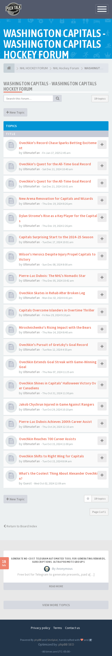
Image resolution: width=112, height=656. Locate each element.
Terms (57, 628)
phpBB (37, 640)
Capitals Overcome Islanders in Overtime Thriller (56, 310)
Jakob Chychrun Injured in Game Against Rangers (56, 404)
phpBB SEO (66, 644)
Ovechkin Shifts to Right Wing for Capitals (51, 456)
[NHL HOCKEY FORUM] (9, 68)
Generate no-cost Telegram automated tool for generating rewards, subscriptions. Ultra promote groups (58, 560)
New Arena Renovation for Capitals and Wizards (56, 198)
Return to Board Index (20, 526)
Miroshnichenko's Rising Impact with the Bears (55, 327)
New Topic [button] (15, 112)
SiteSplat (52, 640)
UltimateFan (31, 153)
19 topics (100, 98)
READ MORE (56, 586)
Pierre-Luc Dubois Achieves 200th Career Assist (55, 421)
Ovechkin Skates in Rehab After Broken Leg (52, 293)
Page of (99, 512)
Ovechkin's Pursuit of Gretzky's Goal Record (53, 344)
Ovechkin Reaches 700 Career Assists (47, 439)
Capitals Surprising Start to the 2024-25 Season (56, 237)
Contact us (72, 628)
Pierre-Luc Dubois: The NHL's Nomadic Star (52, 275)
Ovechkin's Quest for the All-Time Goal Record (55, 164)
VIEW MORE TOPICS (56, 605)
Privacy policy (40, 628)
